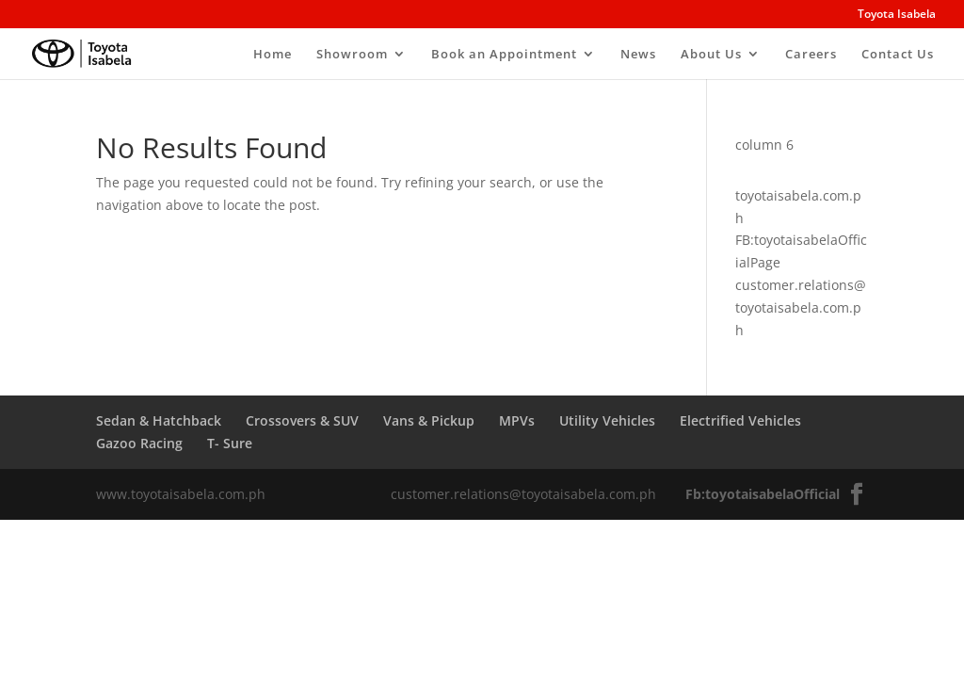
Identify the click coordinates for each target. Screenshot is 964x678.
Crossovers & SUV (302, 420)
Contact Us (897, 54)
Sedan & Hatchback (158, 420)
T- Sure (229, 443)
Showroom (352, 54)
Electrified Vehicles (740, 420)
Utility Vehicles (607, 420)
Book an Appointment (504, 54)
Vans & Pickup (428, 420)
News (638, 54)
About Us (711, 54)
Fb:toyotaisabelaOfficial (762, 494)
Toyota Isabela (897, 15)
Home (272, 54)
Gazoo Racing (139, 443)
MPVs (517, 420)
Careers (811, 54)
